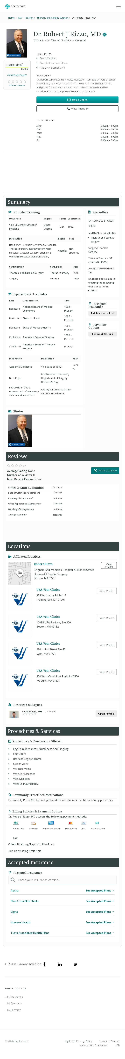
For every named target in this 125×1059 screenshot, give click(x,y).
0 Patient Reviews (17, 85)
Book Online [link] (77, 99)
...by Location (13, 1009)
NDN (117, 1045)
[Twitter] (75, 964)
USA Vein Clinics (48, 590)
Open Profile (106, 713)
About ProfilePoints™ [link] (17, 75)
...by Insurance (14, 996)
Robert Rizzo (43, 564)
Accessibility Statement (93, 1045)
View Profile (109, 565)
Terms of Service (109, 1041)
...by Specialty (13, 1003)
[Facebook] (44, 964)
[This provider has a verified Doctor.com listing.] (105, 33)
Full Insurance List (102, 313)
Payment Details (102, 334)
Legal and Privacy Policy (78, 1041)
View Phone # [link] (77, 108)
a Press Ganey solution (23, 964)
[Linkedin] (60, 964)
